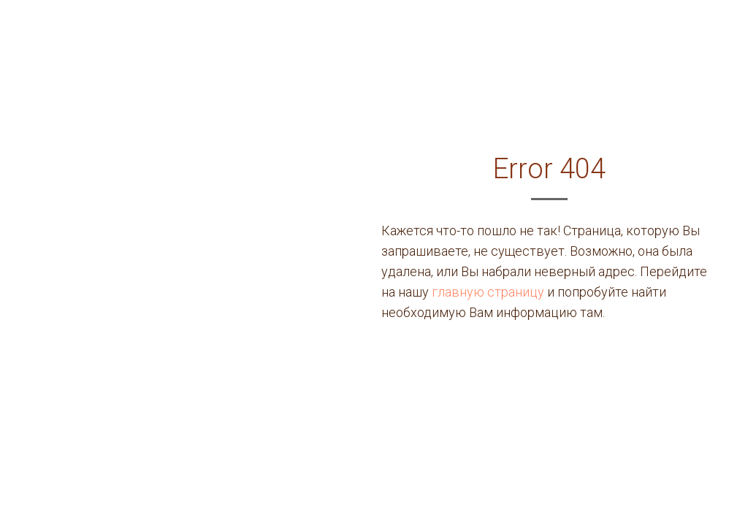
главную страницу (488, 292)
